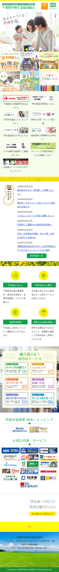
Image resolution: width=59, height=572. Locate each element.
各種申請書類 (15, 322)
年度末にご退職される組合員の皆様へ (34, 224)
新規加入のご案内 (43, 285)
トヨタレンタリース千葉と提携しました (35, 215)
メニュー (53, 7)
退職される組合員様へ (43, 322)
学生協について (15, 285)
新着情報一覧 (36, 255)
